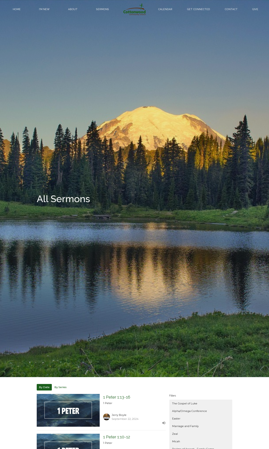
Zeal (175, 433)
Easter (176, 418)
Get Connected (198, 9)
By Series (60, 387)
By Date (44, 387)
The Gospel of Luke (184, 403)
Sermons (102, 9)
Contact (231, 9)
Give (255, 9)
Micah (176, 441)
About (73, 9)
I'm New (44, 9)
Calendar (165, 9)
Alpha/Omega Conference (189, 411)
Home (17, 9)
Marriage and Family (185, 426)
